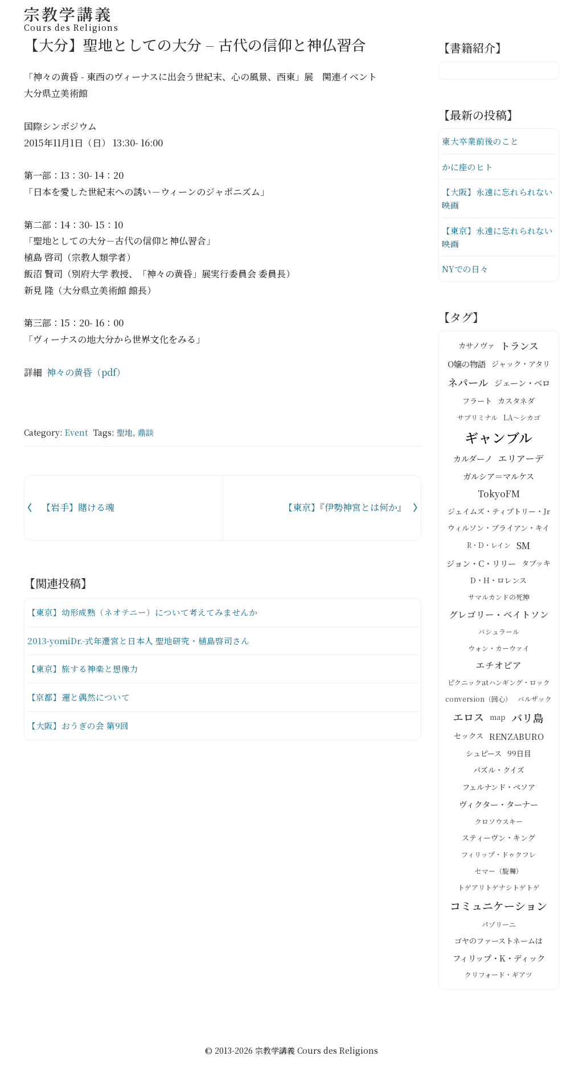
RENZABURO (516, 737)
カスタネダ (516, 402)
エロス (468, 718)
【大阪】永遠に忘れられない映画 (497, 199)
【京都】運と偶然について (78, 697)
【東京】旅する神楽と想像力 (82, 668)
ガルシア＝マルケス (498, 478)
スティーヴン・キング (498, 839)
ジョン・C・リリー (481, 564)
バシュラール (498, 633)
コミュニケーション (498, 906)
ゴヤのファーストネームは (498, 942)
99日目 (519, 755)
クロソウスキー (499, 823)
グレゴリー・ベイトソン (499, 615)
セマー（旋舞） (499, 872)
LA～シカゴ (521, 419)
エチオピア (499, 667)
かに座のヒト (467, 167)
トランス (519, 347)
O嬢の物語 (466, 365)
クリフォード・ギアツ (498, 976)
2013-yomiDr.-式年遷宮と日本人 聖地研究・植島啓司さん (138, 640)
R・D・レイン (489, 547)
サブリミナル (477, 419)
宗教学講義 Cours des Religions (316, 1052)
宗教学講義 (71, 16)
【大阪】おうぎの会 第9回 (78, 725)
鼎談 (146, 432)
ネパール (467, 384)
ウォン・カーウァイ (498, 649)
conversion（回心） (478, 701)
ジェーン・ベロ (522, 384)
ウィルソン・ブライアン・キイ (498, 530)
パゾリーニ (499, 926)
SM (523, 547)
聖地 (125, 432)
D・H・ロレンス (498, 581)
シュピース (484, 755)
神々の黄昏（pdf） (86, 372)
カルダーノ (472, 460)
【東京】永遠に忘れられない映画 (497, 238)
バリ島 (527, 718)
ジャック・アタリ (520, 365)
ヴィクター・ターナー (498, 805)
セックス (468, 738)
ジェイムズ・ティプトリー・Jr (498, 513)
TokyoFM (499, 495)
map (498, 718)
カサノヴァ (476, 347)
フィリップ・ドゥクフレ (498, 856)
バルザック (535, 701)
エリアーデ (521, 460)
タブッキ (536, 564)
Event (76, 432)
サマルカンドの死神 (498, 599)
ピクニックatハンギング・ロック (498, 684)
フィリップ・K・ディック (499, 959)
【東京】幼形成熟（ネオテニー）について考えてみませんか (142, 612)
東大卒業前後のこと (480, 141)
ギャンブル (498, 438)
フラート (477, 402)
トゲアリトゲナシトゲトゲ (499, 889)
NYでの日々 (465, 270)
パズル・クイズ (498, 772)
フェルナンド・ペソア (498, 788)
